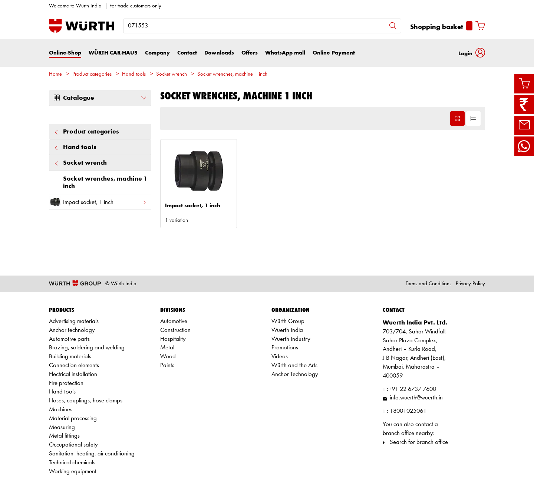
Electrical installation (73, 374)
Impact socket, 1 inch (98, 202)
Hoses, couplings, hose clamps (85, 401)
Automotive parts (69, 339)
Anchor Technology (294, 374)
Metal (167, 348)
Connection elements (74, 365)
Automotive (173, 321)
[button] (471, 53)
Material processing (73, 418)
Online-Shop (65, 53)
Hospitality (173, 339)
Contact (187, 53)
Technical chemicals (72, 462)
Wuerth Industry (290, 339)
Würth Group (287, 321)
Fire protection (66, 383)
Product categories (92, 74)
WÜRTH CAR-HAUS (113, 53)
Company (157, 53)
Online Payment (334, 53)
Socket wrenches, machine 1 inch (232, 74)
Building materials (70, 356)
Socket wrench (171, 74)
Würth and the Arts (294, 365)
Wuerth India (287, 330)
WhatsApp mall (285, 53)
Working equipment (72, 471)
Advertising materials (74, 321)
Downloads (219, 53)
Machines (60, 409)
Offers (249, 53)
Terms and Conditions (428, 284)
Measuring (62, 427)
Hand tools (134, 74)
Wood (168, 356)
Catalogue (100, 98)
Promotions (284, 348)
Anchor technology (72, 330)
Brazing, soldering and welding (87, 348)
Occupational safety (73, 445)
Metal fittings (64, 436)
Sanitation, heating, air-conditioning (92, 454)
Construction (175, 330)
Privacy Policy (470, 284)
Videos (279, 356)
